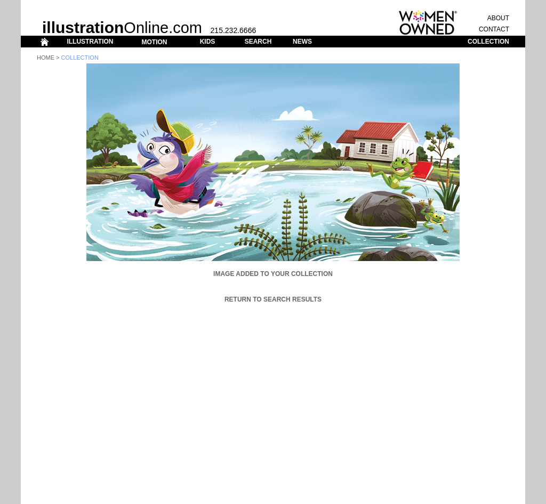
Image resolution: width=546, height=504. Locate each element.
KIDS (207, 41)
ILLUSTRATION (90, 41)
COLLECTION (488, 41)
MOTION (154, 42)
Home (45, 57)
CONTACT (494, 29)
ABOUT (498, 18)
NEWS (302, 41)
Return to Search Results (273, 299)
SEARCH (258, 41)
